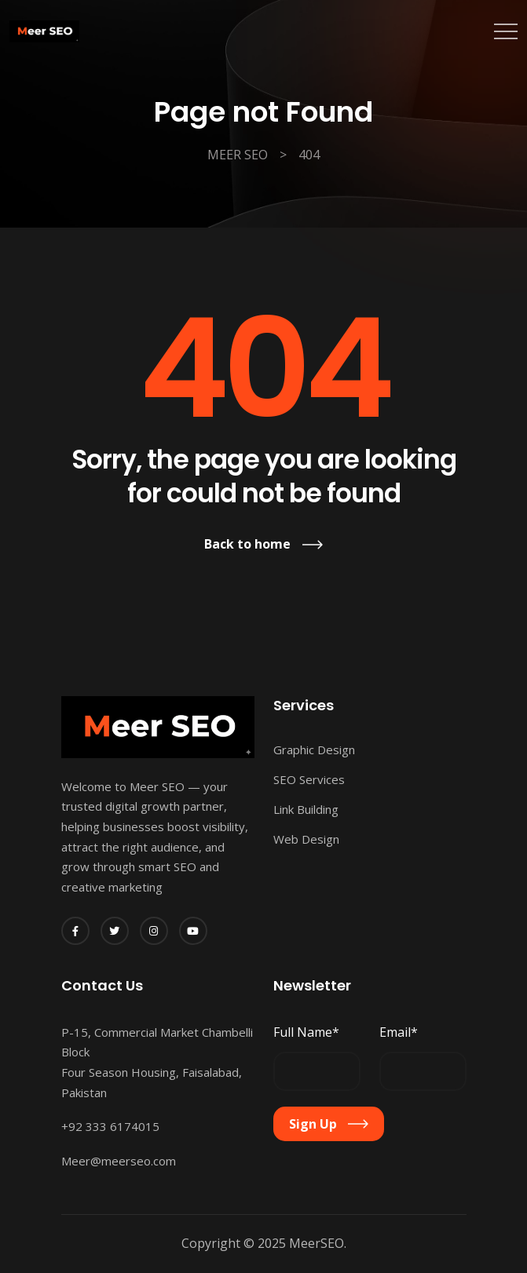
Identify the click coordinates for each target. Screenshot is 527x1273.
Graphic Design (314, 749)
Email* (398, 1032)
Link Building (306, 809)
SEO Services (309, 779)
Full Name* (306, 1032)
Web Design (306, 839)
